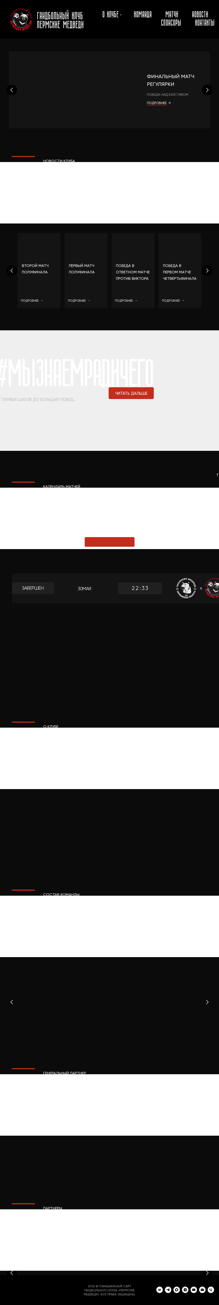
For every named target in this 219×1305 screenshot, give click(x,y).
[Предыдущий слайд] (11, 90)
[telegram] (168, 1292)
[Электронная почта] (202, 1292)
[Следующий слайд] (207, 90)
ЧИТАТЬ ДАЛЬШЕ (131, 393)
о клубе (110, 15)
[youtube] (194, 1292)
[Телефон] (211, 1292)
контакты (205, 23)
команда (143, 15)
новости (200, 15)
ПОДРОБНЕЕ (157, 103)
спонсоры (171, 23)
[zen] (185, 1292)
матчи (172, 15)
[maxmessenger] (176, 1292)
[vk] (159, 1292)
